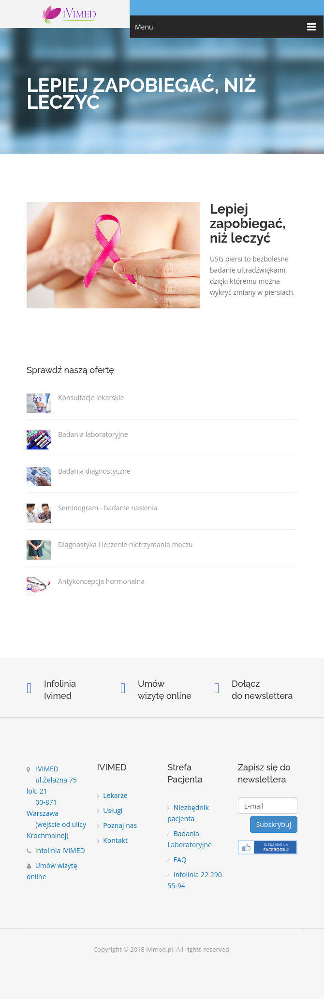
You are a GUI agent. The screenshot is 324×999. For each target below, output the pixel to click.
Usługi (110, 810)
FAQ (177, 859)
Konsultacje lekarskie (91, 397)
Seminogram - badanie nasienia (108, 507)
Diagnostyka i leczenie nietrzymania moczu (125, 544)
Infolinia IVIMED (56, 850)
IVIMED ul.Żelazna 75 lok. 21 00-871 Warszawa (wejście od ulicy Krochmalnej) (56, 802)
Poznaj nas (117, 825)
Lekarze (112, 795)
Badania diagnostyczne (94, 470)
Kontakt (112, 840)
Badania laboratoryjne (93, 434)
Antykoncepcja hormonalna (101, 581)
